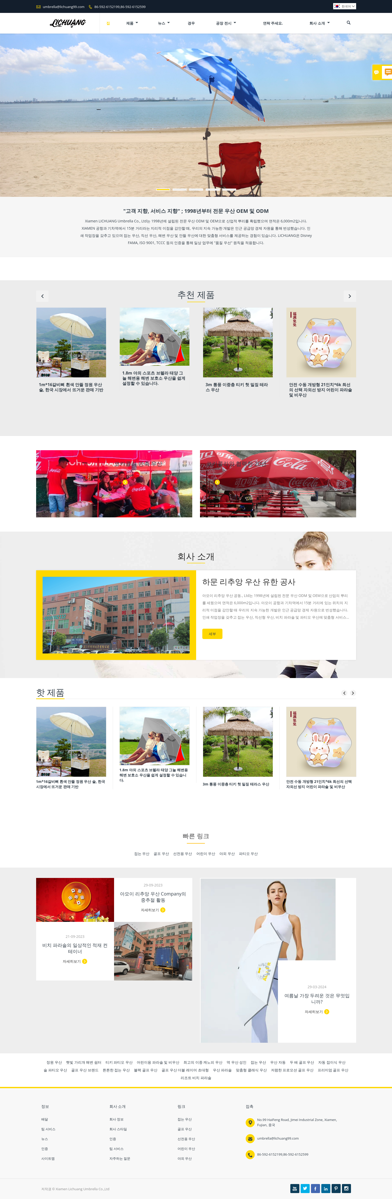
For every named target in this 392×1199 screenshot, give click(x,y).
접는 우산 (185, 1119)
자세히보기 (314, 1011)
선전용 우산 (186, 1138)
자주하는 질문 (119, 1158)
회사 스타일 (118, 1129)
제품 (132, 23)
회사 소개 (319, 23)
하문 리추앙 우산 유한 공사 (248, 581)
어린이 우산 (186, 1148)
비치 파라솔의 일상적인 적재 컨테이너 (75, 948)
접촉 (249, 1106)
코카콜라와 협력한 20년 (236, 463)
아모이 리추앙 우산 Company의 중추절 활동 (153, 897)
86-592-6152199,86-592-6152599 (120, 6)
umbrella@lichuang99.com (63, 6)
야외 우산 (185, 1158)
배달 (44, 1119)
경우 (191, 23)
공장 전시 (226, 23)
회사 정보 (116, 1119)
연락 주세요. (273, 23)
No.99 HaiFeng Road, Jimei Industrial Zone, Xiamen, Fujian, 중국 (297, 1122)
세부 (117, 482)
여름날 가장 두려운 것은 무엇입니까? (317, 998)
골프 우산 (185, 1129)
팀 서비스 (48, 1129)
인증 (44, 1148)
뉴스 (164, 23)
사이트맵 (48, 1158)
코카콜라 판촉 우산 (138, 463)
